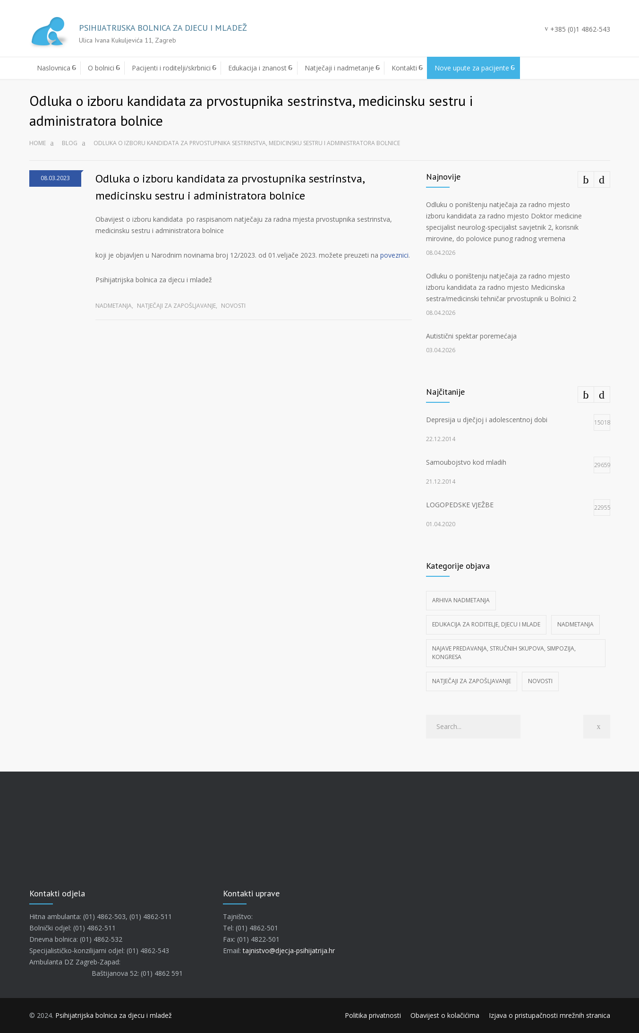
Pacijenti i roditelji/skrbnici (171, 67)
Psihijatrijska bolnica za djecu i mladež (113, 1015)
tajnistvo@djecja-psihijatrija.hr (289, 950)
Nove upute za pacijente (472, 67)
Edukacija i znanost (257, 67)
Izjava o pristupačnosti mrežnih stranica (549, 1015)
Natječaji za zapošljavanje (176, 306)
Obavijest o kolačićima (444, 1015)
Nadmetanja (113, 306)
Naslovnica (53, 67)
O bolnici (101, 67)
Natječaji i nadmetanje (339, 67)
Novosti (233, 306)
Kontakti (404, 67)
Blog (69, 143)
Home (37, 143)
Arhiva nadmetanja (461, 600)
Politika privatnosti (373, 1015)
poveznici (394, 255)
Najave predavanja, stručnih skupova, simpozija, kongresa (504, 652)
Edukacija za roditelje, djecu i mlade (486, 624)
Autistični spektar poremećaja (471, 335)
